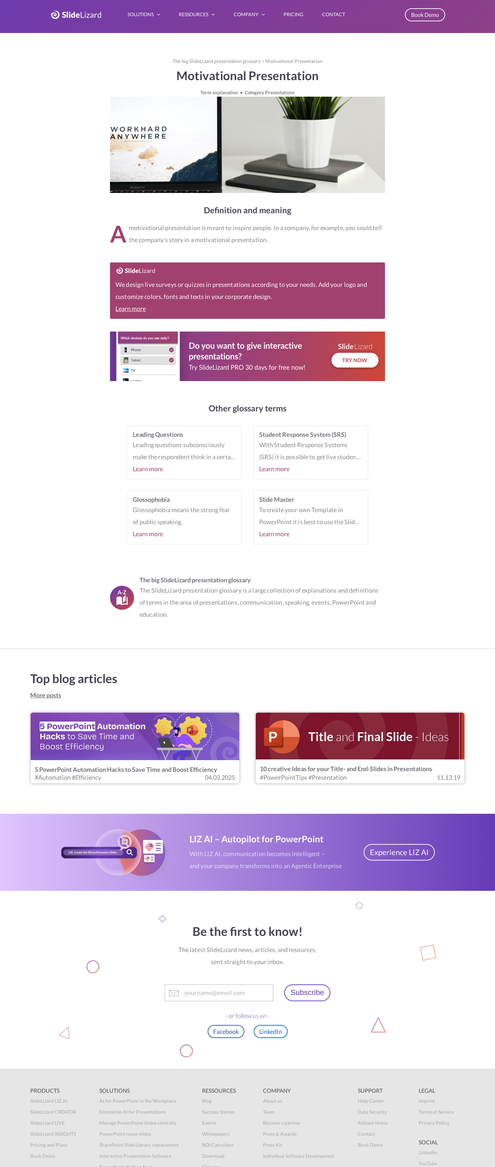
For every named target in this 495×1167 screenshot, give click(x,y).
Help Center (371, 1101)
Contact (366, 1134)
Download (213, 1156)
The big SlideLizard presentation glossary (217, 61)
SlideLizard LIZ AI (48, 1101)
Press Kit (272, 1145)
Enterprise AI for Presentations (132, 1112)
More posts (45, 695)
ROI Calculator (218, 1145)
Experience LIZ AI (399, 852)
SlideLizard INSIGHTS (53, 1134)
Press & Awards (280, 1134)
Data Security (372, 1112)
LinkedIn (270, 1031)
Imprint (427, 1101)
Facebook (226, 1031)
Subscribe (307, 992)
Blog (207, 1101)
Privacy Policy (434, 1123)
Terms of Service (436, 1112)
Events (209, 1123)
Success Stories (218, 1112)
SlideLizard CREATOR (53, 1112)
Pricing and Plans (48, 1145)
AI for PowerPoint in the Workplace (137, 1101)
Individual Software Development (298, 1156)
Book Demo (425, 14)
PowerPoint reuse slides (125, 1134)
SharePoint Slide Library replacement (139, 1145)
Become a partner (282, 1123)
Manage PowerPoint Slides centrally (137, 1123)
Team (268, 1112)
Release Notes (373, 1123)
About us (272, 1101)
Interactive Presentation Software (135, 1156)
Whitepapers (216, 1134)
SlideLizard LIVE (47, 1123)
